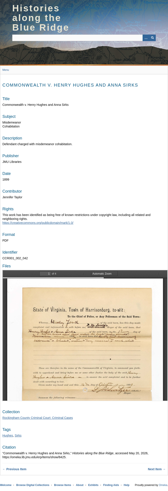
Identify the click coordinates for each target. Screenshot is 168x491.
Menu (5, 69)
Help (127, 485)
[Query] (84, 38)
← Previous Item (14, 469)
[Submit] (152, 38)
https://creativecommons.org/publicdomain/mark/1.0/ (37, 223)
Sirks (18, 435)
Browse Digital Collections (32, 485)
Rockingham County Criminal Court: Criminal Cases (37, 418)
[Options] (146, 38)
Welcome (5, 485)
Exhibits (93, 485)
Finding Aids (111, 485)
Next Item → (157, 469)
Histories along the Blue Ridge (40, 18)
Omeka (163, 485)
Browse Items (62, 485)
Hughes (7, 435)
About (80, 485)
